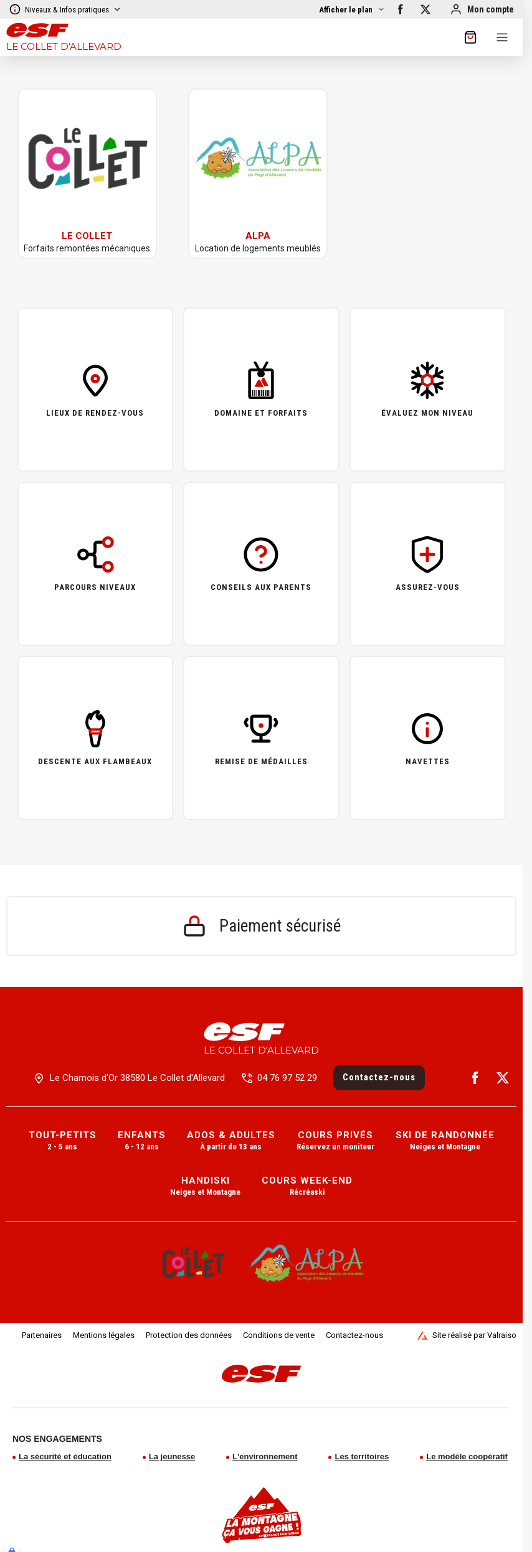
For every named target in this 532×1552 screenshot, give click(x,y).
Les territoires (362, 1456)
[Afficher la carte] (352, 9)
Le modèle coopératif (467, 1456)
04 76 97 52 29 (287, 1077)
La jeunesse (172, 1456)
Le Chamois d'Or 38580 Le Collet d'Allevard (137, 1077)
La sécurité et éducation (65, 1456)
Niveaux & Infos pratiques (65, 9)
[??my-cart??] (470, 37)
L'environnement (264, 1456)
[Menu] (502, 37)
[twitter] (425, 9)
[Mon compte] (481, 9)
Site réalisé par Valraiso (466, 1335)
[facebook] (400, 9)
